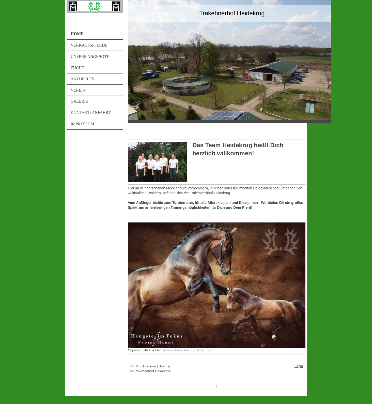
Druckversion (143, 366)
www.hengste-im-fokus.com (189, 350)
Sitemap (165, 366)
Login (298, 366)
